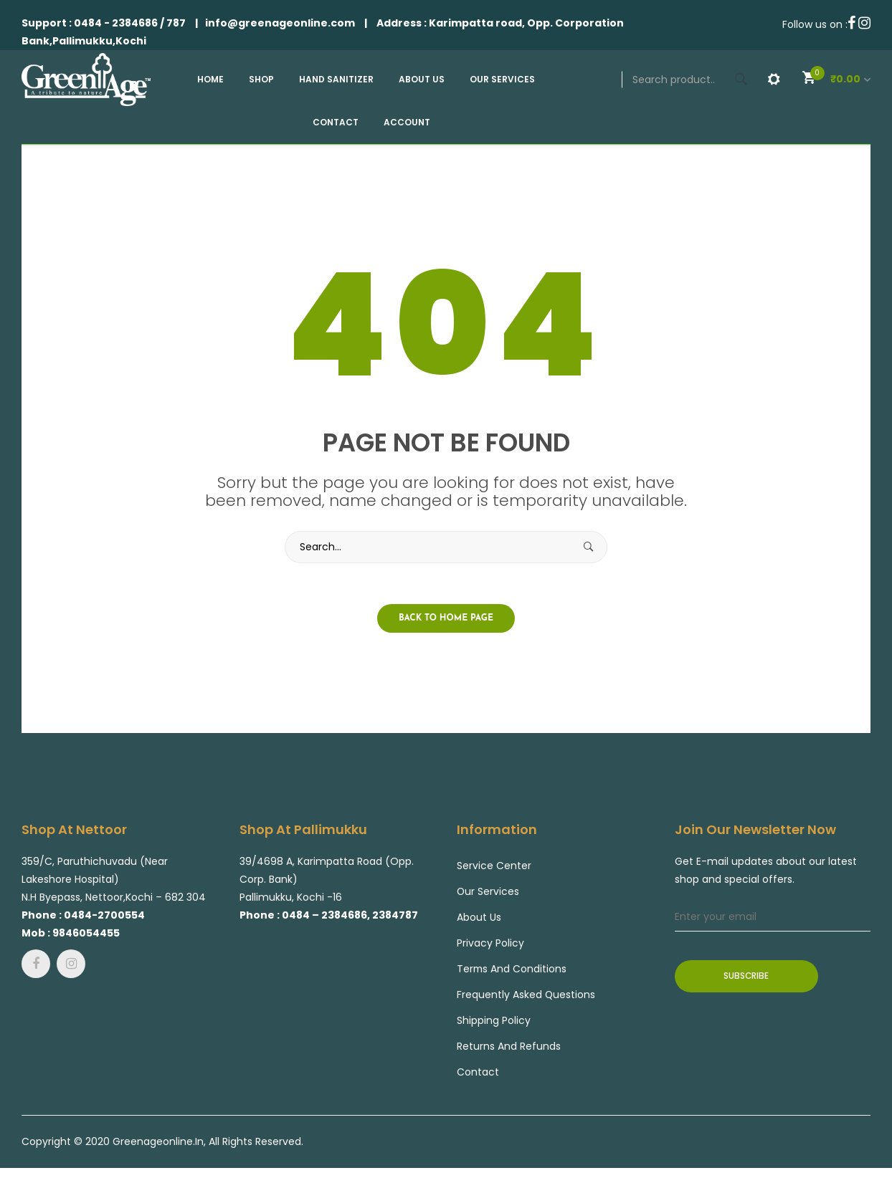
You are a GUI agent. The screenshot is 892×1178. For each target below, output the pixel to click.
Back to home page (446, 620)
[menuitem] (215, 79)
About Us (479, 920)
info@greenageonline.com (280, 23)
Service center (494, 868)
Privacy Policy (490, 946)
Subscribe (746, 979)
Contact (478, 1075)
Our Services (488, 894)
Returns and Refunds (509, 1049)
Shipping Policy (494, 1023)
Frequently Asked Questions (526, 997)
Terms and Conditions (512, 971)
